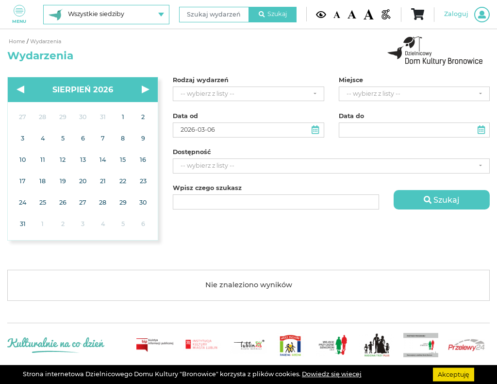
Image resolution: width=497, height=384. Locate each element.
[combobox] (248, 94)
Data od (185, 116)
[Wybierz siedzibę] (106, 14)
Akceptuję (453, 374)
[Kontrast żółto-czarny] (321, 14)
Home (18, 41)
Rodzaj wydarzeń (201, 80)
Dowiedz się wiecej (332, 374)
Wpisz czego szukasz (207, 188)
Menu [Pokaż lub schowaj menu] (19, 14)
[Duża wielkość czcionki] (369, 14)
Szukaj (273, 13)
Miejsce (351, 80)
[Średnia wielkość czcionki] (352, 14)
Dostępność (192, 152)
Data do (351, 116)
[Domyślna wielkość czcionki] (336, 14)
